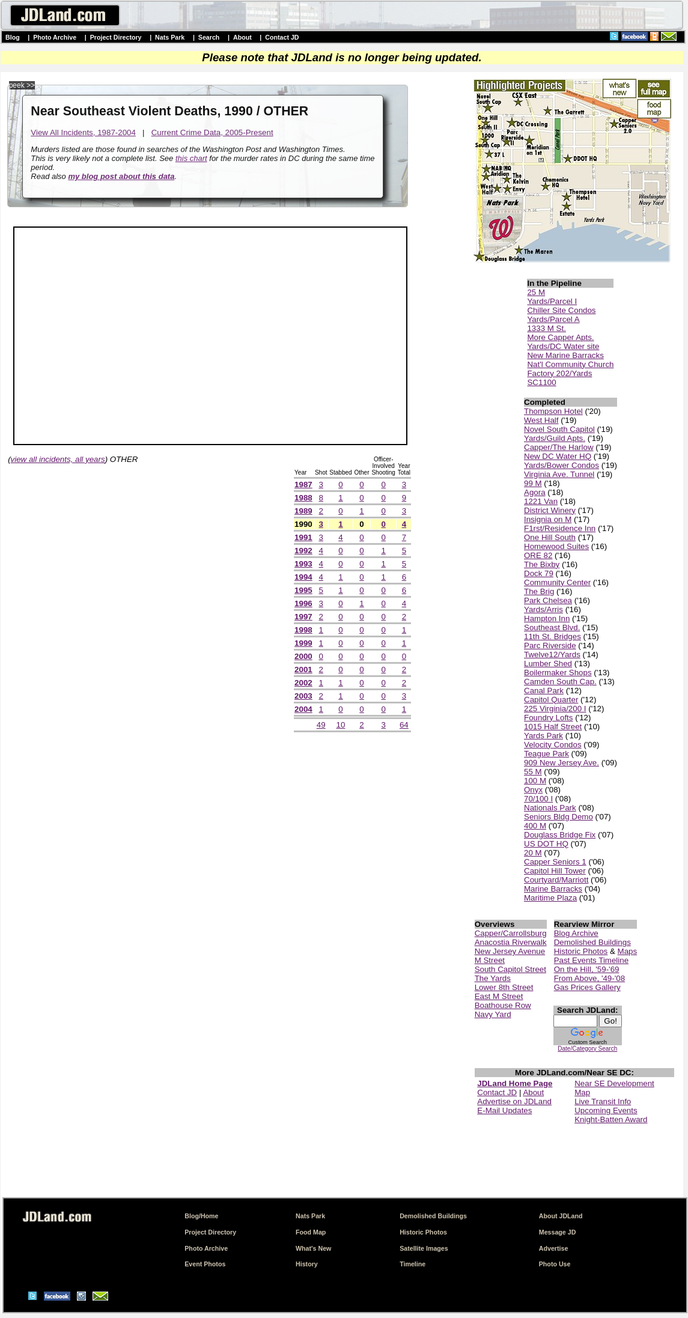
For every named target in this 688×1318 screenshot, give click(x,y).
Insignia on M (547, 519)
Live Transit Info (602, 1101)
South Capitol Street (510, 969)
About (242, 37)
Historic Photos (581, 951)
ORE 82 (538, 555)
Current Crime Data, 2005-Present (212, 132)
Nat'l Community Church (570, 364)
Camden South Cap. (560, 681)
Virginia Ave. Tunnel (559, 474)
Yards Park (543, 735)
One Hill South (550, 537)
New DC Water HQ (557, 456)
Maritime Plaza (550, 897)
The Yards (493, 978)
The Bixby (541, 564)
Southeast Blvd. (552, 627)
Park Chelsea (548, 600)
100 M (535, 780)
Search (209, 37)
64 (404, 724)
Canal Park (544, 690)
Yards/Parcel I (552, 301)
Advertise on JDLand (514, 1101)
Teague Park (546, 753)
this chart (191, 158)
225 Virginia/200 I (555, 708)
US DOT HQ (546, 843)
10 (341, 724)
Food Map (311, 1232)
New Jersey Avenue (510, 951)
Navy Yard (493, 1014)
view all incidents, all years (58, 459)
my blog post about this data (121, 176)
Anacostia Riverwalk (511, 942)
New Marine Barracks (565, 355)
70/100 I (538, 798)
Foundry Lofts (548, 717)
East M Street (499, 996)
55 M (533, 771)
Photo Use (555, 1264)
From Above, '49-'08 (589, 978)
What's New (313, 1248)
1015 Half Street (553, 726)
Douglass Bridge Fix (559, 834)
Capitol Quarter (551, 699)
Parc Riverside (550, 645)
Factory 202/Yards (559, 373)
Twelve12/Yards (552, 654)
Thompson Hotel (553, 411)
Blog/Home (201, 1215)
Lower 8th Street (504, 987)
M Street (490, 960)
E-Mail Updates (504, 1110)
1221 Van (541, 501)
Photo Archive (54, 37)
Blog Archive (576, 933)
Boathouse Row (503, 1005)
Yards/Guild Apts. (554, 438)
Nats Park (169, 37)
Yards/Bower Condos (561, 465)
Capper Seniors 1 (555, 861)
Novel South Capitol (559, 429)
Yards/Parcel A (553, 319)
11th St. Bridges (552, 636)
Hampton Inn (547, 618)
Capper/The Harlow (559, 447)
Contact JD (282, 37)
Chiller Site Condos (561, 310)
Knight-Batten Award (610, 1119)
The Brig (539, 591)
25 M (536, 292)
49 (321, 724)
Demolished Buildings (592, 942)
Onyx (533, 789)
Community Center (557, 582)
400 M (535, 825)
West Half (541, 420)
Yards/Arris (543, 609)
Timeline (412, 1264)
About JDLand (561, 1215)
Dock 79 (538, 573)
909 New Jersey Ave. (561, 762)
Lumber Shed (548, 663)
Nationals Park (550, 807)
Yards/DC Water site (563, 346)
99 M (533, 483)
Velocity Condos (553, 744)
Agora (535, 492)
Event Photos (204, 1264)
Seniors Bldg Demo (558, 816)
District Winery (550, 510)
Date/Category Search (587, 1048)
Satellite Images (424, 1248)
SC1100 (541, 382)
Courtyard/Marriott (556, 879)
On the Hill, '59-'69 (587, 969)
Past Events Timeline (591, 960)
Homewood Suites (556, 546)
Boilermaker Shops (558, 672)
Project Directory (116, 37)
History (307, 1264)
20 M (533, 852)
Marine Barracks (553, 888)
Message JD (557, 1232)
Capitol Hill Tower (555, 870)
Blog (12, 37)
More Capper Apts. (560, 337)
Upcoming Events (605, 1110)
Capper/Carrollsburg (511, 933)
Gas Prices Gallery (587, 987)
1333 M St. (546, 328)
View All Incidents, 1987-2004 (83, 132)
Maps (628, 951)
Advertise (553, 1248)
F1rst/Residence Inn (559, 528)
